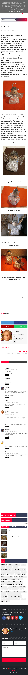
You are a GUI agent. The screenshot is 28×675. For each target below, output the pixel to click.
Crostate (17, 572)
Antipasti (4, 564)
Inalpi (13, 581)
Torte (10, 596)
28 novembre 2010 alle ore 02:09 (12, 380)
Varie (10, 599)
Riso (24, 591)
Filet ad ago (22, 576)
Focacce (12, 579)
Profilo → (12, 631)
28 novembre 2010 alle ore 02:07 (12, 369)
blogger (5, 362)
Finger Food (4, 579)
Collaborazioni (5, 569)
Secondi (9, 594)
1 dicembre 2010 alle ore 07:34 (11, 431)
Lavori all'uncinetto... (14, 542)
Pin (8, 326)
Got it (18, 11)
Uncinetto (4, 599)
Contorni (4, 572)
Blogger (14, 670)
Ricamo (13, 591)
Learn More (12, 11)
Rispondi (7, 375)
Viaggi (23, 599)
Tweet (8, 323)
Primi (7, 591)
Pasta (14, 586)
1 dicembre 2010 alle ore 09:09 (11, 443)
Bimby (3, 567)
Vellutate (17, 599)
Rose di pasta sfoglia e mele (16, 536)
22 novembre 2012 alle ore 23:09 (12, 453)
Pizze (22, 589)
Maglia (3, 584)
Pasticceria (21, 586)
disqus (22, 362)
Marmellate (10, 584)
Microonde (19, 584)
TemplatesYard (14, 668)
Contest (23, 569)
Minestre (3, 586)
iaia (6, 441)
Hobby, (12, 30)
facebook (13, 362)
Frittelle (19, 579)
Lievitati (19, 581)
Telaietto (4, 596)
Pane (9, 586)
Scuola (3, 594)
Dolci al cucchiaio (7, 576)
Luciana (7, 411)
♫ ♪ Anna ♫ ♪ (8, 387)
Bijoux (23, 564)
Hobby (8, 581)
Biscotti (8, 567)
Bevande (17, 564)
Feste (15, 576)
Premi (2, 591)
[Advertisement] (14, 498)
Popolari (5, 527)
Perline (3, 589)
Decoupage (10, 574)
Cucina (24, 572)
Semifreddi (17, 594)
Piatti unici (15, 589)
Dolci (24, 574)
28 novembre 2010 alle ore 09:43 (12, 389)
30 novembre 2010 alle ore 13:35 (12, 412)
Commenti (23, 527)
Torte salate (17, 596)
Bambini (11, 564)
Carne (15, 567)
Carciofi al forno (12, 554)
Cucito (3, 574)
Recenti (14, 527)
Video (2, 601)
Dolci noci (11, 548)
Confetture (15, 569)
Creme (10, 572)
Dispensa (18, 574)
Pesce (8, 589)
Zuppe (7, 601)
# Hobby (7, 313)
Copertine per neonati (14, 530)
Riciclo (19, 591)
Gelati (3, 581)
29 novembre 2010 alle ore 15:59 (12, 402)
